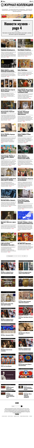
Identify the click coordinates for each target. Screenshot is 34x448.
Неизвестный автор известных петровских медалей (28, 391)
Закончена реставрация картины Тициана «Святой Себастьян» (25, 275)
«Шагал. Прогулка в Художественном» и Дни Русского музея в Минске (24, 158)
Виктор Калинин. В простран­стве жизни (8, 113)
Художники (27, 134)
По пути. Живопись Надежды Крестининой (8, 136)
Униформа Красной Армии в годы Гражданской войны (10, 391)
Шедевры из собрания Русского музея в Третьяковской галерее (7, 275)
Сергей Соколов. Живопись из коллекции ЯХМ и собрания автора (8, 158)
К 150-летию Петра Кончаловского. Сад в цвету (8, 246)
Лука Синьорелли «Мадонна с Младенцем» (24, 336)
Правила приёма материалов (24, 418)
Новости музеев (6, 88)
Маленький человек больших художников (6, 353)
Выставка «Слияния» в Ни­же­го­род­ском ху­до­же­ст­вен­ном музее (25, 224)
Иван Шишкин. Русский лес (24, 50)
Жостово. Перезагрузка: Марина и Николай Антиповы (25, 367)
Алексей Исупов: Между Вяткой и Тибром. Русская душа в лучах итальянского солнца (24, 91)
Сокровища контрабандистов (8, 50)
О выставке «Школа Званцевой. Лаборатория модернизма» (25, 304)
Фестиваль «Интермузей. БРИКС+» (7, 337)
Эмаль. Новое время (22, 70)
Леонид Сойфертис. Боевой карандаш (24, 136)
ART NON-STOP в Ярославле (24, 246)
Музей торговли (10, 418)
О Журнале (30, 418)
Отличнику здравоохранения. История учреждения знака (10, 398)
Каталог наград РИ (4, 418)
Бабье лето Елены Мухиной (6, 368)
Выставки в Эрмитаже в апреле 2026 (7, 223)
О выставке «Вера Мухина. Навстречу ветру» (26, 320)
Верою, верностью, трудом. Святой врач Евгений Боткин (8, 70)
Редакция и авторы (16, 418)
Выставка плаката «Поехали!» (8, 201)
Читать (26, 56)
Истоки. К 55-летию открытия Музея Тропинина (8, 90)
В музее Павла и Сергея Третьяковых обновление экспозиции (24, 203)
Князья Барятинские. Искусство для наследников (25, 180)
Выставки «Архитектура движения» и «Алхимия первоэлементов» (23, 114)
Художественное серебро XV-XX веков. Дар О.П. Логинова (8, 180)
